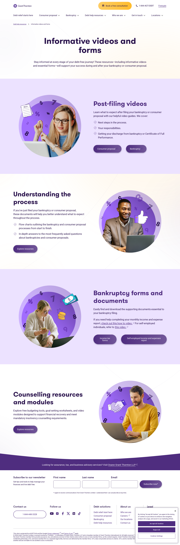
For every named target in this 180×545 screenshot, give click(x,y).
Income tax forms (105, 339)
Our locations (126, 519)
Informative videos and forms (40, 24)
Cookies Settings (156, 536)
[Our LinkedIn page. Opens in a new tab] (74, 513)
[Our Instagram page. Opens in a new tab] (57, 513)
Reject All (156, 530)
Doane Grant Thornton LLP (122, 464)
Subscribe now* (151, 484)
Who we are (125, 512)
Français (162, 5)
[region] (156, 525)
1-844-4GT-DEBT (145, 5)
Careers (125, 515)
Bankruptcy (138, 148)
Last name (88, 477)
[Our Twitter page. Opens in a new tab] (68, 513)
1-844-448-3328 (30, 514)
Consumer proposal (109, 148)
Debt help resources (19, 24)
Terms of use (69, 533)
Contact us (125, 523)
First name (59, 477)
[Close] (175, 510)
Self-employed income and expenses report (144, 339)
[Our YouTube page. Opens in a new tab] (52, 513)
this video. (120, 327)
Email (114, 477)
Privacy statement (54, 533)
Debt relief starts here (23, 15)
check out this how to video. (117, 323)
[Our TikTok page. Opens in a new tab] (79, 513)
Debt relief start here (103, 512)
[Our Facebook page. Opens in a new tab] (63, 513)
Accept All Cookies (157, 523)
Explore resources (25, 249)
